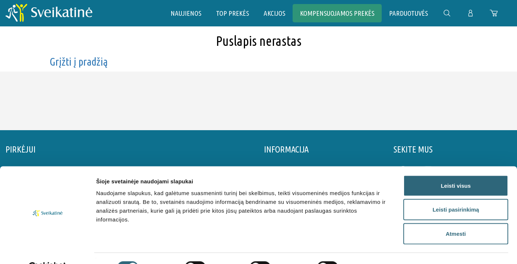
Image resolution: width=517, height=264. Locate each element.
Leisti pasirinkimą (456, 192)
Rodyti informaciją (376, 249)
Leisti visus (456, 168)
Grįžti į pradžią (79, 61)
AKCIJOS (274, 13)
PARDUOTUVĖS (408, 13)
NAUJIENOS (185, 13)
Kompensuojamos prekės (337, 13)
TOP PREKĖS (232, 13)
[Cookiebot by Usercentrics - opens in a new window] (47, 249)
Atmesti (455, 216)
